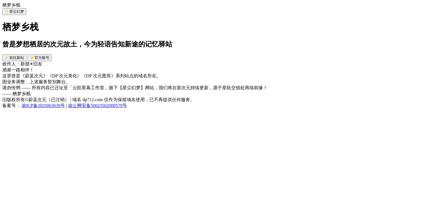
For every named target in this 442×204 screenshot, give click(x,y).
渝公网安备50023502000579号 (97, 105)
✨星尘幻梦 (14, 11)
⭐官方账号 (39, 58)
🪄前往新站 (14, 58)
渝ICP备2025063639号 (43, 105)
